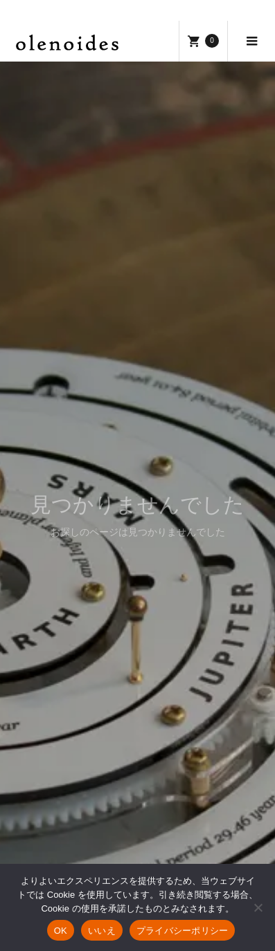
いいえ (102, 930)
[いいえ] (258, 907)
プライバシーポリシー (182, 930)
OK (60, 930)
